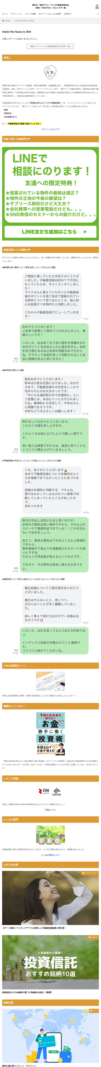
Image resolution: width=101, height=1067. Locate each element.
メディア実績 (30, 14)
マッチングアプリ (91, 873)
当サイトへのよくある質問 (50, 14)
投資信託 (94, 937)
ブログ (95, 1011)
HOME (8, 21)
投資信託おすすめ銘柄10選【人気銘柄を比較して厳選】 (27, 992)
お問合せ (67, 14)
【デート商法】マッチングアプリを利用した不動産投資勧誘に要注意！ (34, 928)
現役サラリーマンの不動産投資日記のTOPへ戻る (50, 46)
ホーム (5, 14)
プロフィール (16, 14)
